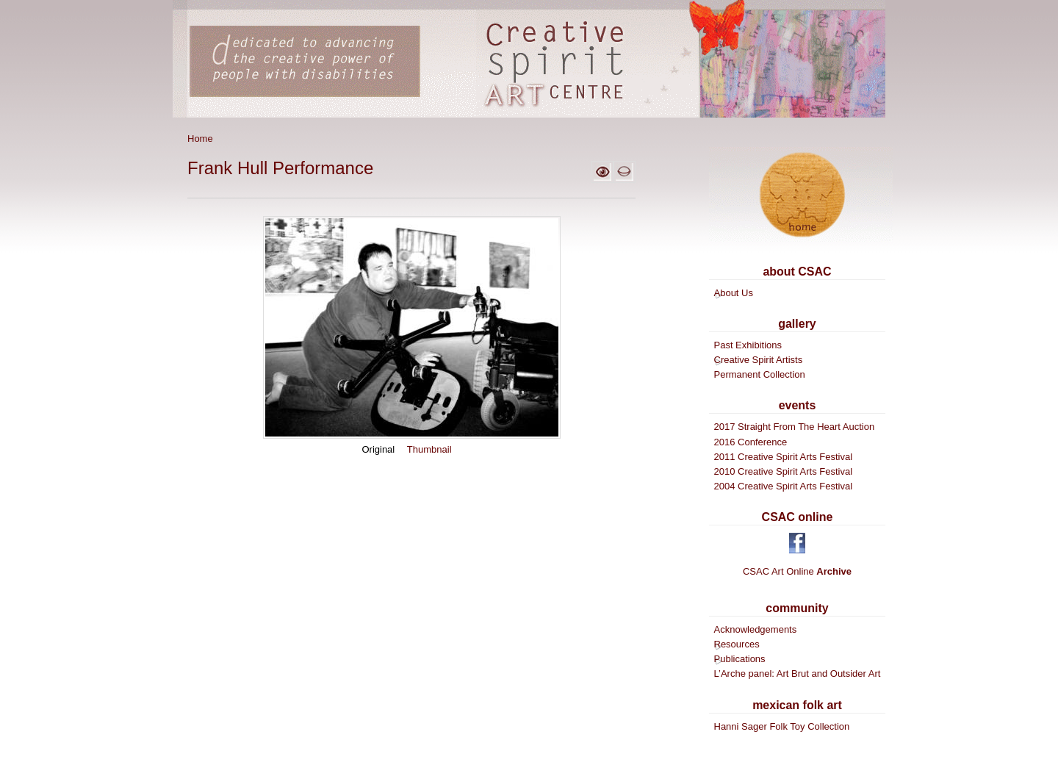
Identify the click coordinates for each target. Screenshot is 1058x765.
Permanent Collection (759, 374)
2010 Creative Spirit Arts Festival (783, 471)
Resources (737, 644)
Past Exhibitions (748, 345)
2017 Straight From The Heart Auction (794, 426)
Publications (740, 658)
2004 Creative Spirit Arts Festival (783, 486)
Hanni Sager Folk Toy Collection (782, 726)
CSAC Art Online (797, 571)
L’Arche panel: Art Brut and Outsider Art (797, 673)
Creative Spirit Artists (758, 359)
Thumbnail (429, 449)
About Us (733, 292)
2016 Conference (751, 442)
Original (378, 449)
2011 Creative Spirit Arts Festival (783, 456)
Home (200, 138)
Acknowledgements (755, 629)
